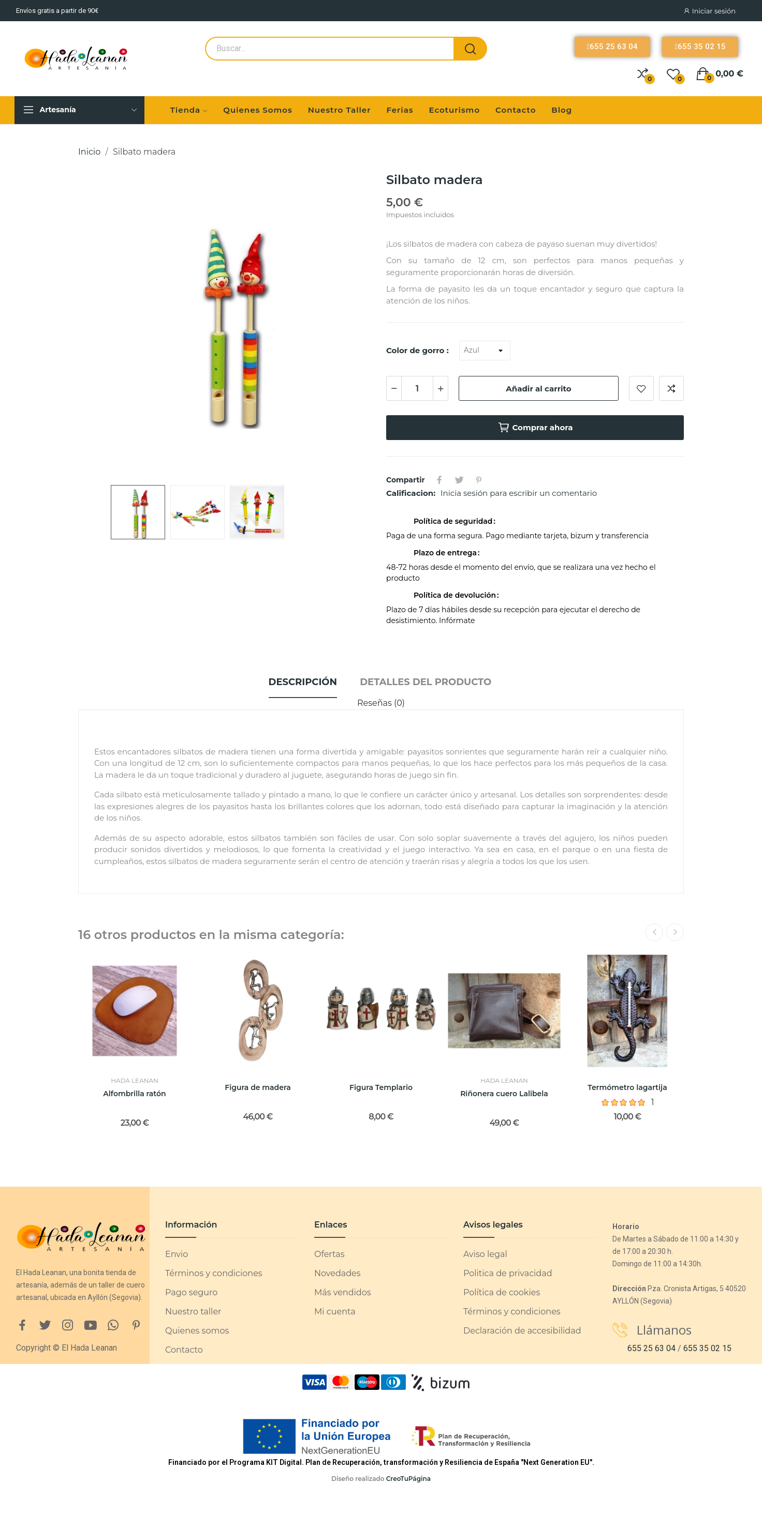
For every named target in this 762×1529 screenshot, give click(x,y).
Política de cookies (501, 1292)
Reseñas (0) (381, 703)
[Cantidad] (417, 388)
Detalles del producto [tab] (425, 682)
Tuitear (459, 480)
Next (675, 932)
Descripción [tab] (303, 682)
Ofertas (329, 1254)
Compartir (439, 480)
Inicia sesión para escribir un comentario (519, 493)
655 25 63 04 (651, 1348)
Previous (654, 932)
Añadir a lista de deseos (641, 388)
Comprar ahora (535, 427)
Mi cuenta (335, 1311)
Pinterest (479, 480)
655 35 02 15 (707, 1348)
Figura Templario (381, 1087)
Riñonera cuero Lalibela (504, 1093)
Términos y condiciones (213, 1273)
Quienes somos (197, 1331)
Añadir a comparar (671, 388)
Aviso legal (485, 1254)
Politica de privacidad (507, 1273)
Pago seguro (191, 1292)
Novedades (337, 1273)
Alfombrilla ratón (134, 1093)
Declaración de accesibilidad (522, 1331)
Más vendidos (342, 1292)
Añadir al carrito (538, 388)
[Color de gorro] (484, 350)
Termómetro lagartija (627, 1087)
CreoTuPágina (408, 1478)
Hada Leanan (134, 1081)
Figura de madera (257, 1087)
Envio (176, 1254)
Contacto (184, 1350)
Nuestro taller (193, 1311)
